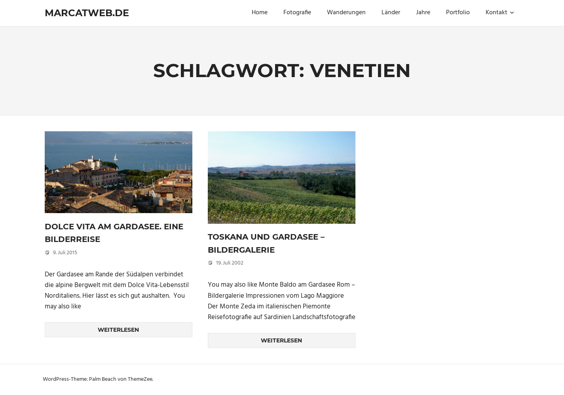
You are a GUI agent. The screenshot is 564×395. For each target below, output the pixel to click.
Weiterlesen (118, 329)
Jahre (423, 13)
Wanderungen (346, 13)
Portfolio (458, 13)
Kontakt (500, 13)
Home (260, 13)
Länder (391, 13)
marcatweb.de (87, 13)
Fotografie (297, 13)
